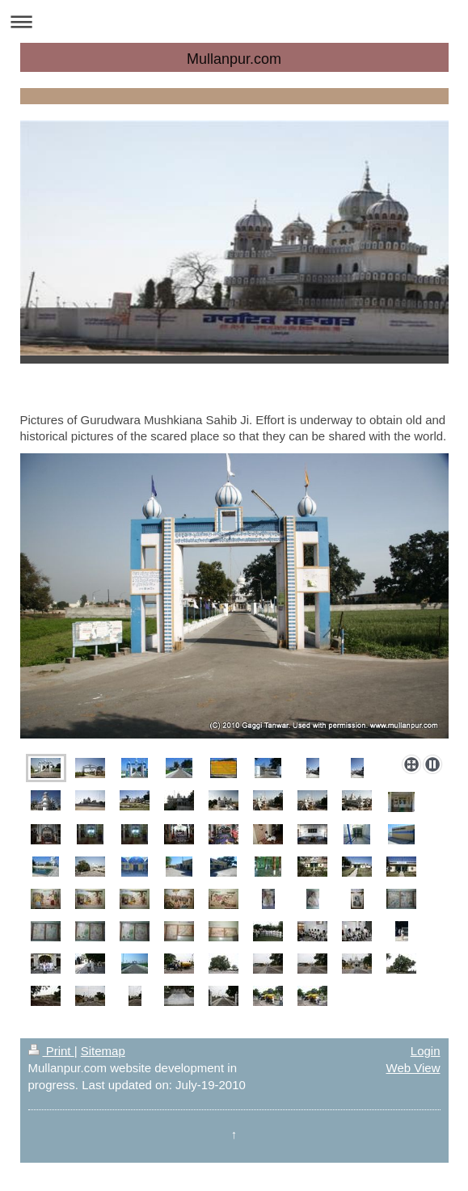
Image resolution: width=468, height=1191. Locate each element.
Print (51, 1051)
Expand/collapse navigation (234, 21)
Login (426, 1051)
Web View (413, 1068)
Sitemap (103, 1051)
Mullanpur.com (234, 59)
